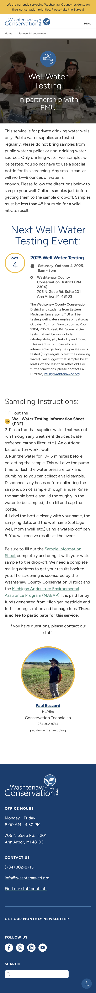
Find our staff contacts (26, 888)
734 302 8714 (48, 724)
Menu (87, 23)
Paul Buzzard (48, 705)
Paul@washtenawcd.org (62, 374)
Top (87, 985)
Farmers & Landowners (32, 33)
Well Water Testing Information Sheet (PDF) (48, 421)
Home (8, 33)
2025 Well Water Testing (57, 258)
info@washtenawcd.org (27, 877)
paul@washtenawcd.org (48, 730)
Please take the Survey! (68, 9)
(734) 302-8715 (19, 867)
